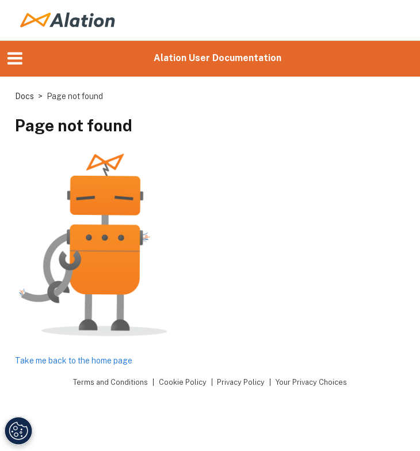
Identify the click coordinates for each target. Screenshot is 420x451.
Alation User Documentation (217, 57)
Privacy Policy (241, 382)
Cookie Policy (183, 382)
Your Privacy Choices (311, 382)
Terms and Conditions (110, 382)
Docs (24, 96)
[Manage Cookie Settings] (18, 430)
